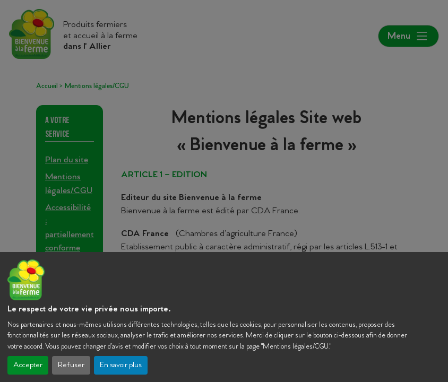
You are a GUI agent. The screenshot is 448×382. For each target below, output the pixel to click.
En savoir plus (121, 365)
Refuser (71, 365)
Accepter (27, 365)
